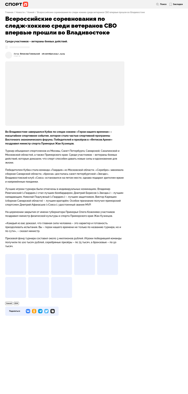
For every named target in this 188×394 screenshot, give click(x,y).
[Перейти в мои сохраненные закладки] (176, 4)
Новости (20, 12)
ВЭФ (16, 303)
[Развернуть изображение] (15, 264)
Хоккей (30, 12)
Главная (9, 12)
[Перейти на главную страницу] (16, 4)
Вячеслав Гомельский (30, 54)
